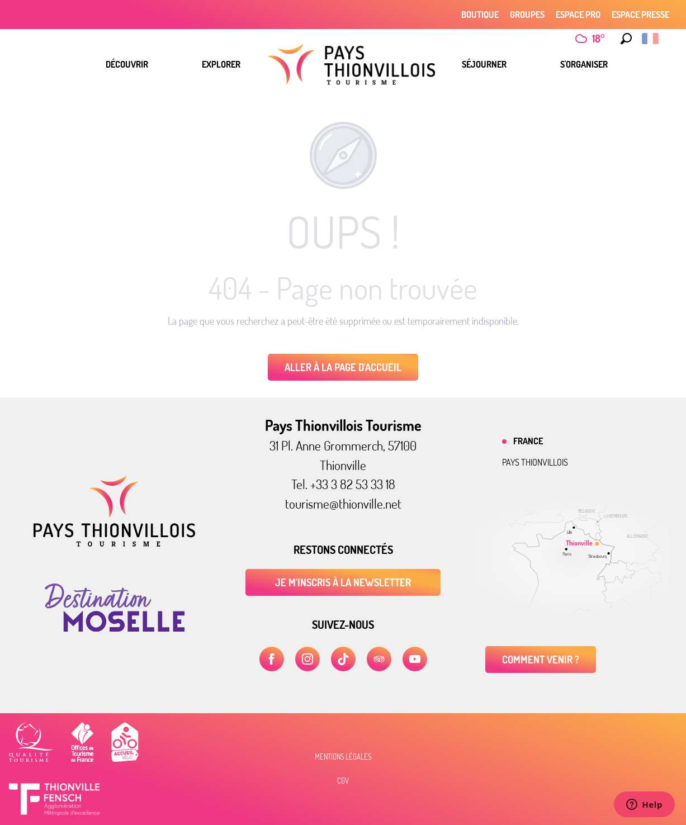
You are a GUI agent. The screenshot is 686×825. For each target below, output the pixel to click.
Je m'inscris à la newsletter (343, 582)
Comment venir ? (540, 659)
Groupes (527, 14)
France (528, 441)
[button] (626, 39)
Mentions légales (343, 756)
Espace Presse (640, 14)
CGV (343, 780)
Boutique (480, 14)
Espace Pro (578, 14)
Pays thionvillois (535, 462)
